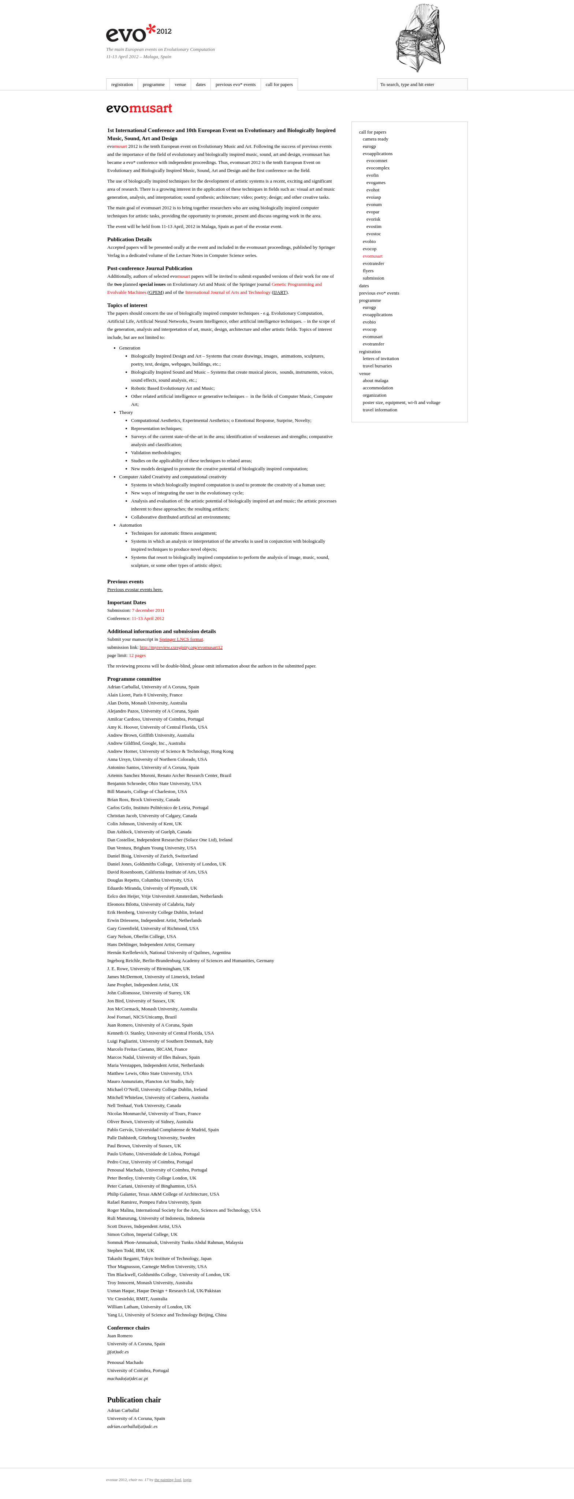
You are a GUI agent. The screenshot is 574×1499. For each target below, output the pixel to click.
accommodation (378, 387)
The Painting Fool (167, 1479)
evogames (375, 182)
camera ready (375, 139)
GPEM (155, 292)
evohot (372, 189)
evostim (373, 226)
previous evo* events (236, 84)
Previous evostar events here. (135, 589)
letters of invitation (381, 358)
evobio (369, 241)
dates (201, 84)
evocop (370, 248)
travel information (380, 409)
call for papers (279, 84)
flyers (368, 270)
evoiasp (373, 197)
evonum (374, 204)
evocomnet (376, 160)
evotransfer (373, 263)
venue (180, 84)
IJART (279, 292)
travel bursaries (377, 366)
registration (122, 84)
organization (375, 395)
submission (373, 278)
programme (154, 84)
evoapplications (378, 153)
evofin (372, 175)
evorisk (373, 219)
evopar (372, 211)
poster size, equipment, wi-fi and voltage (401, 402)
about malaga (375, 380)
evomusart (373, 256)
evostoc (373, 233)
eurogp (369, 146)
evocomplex (378, 168)
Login (187, 1479)
